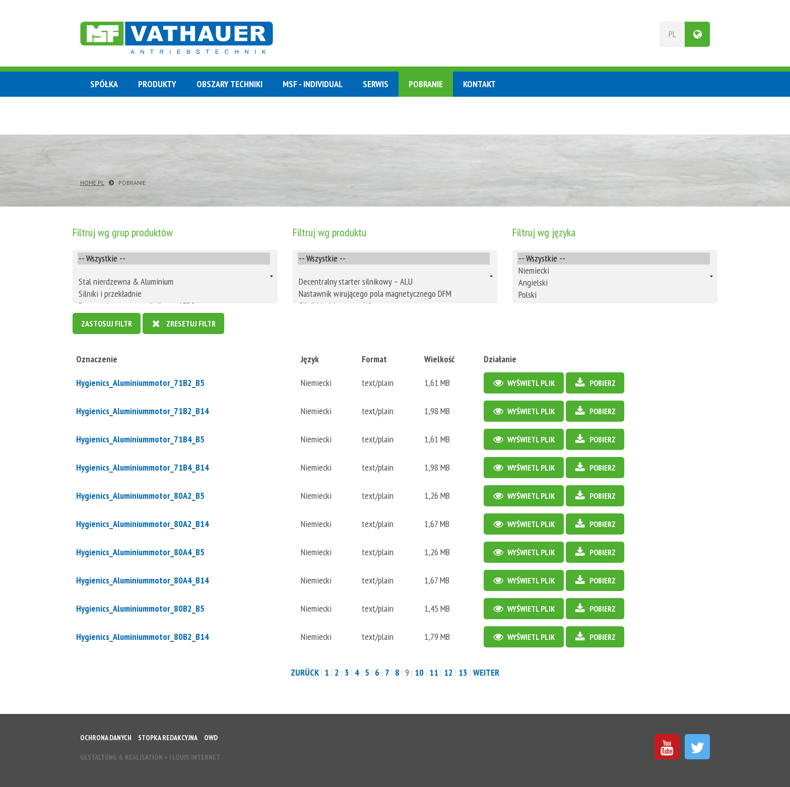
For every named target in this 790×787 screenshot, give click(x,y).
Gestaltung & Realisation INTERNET (150, 757)
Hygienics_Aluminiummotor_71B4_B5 (140, 439)
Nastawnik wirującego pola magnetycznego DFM (394, 294)
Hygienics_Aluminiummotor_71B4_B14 (142, 467)
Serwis (375, 84)
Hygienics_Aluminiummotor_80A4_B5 (140, 552)
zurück (305, 672)
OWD (211, 737)
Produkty (157, 84)
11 (433, 672)
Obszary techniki (229, 84)
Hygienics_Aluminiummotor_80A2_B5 (140, 495)
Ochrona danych (105, 737)
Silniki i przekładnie (174, 294)
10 (419, 672)
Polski (613, 295)
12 (448, 672)
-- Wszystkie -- (174, 258)
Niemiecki (613, 271)
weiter (486, 672)
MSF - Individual (313, 84)
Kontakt (479, 84)
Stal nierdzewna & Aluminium (174, 282)
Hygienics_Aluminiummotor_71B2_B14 (142, 411)
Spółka (104, 84)
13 (463, 672)
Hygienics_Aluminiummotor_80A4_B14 (142, 580)
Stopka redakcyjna (168, 737)
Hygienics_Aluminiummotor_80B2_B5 (140, 608)
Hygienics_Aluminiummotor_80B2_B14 (142, 636)
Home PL (92, 182)
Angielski (613, 283)
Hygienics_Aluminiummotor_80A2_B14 (142, 524)
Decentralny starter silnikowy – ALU (394, 282)
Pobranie (426, 84)
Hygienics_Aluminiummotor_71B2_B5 (140, 382)
